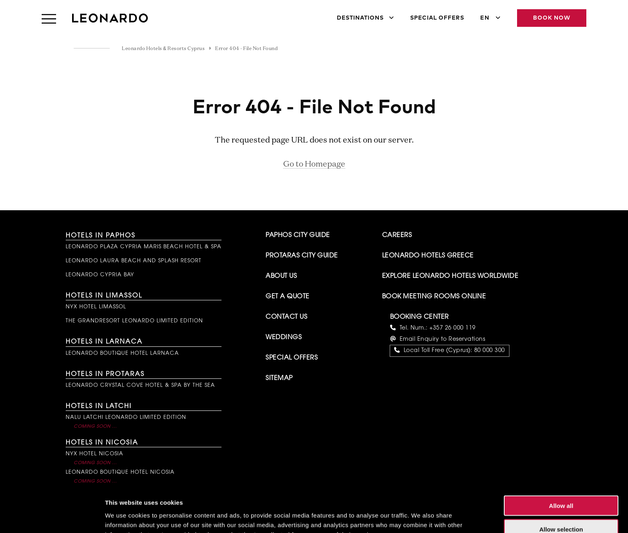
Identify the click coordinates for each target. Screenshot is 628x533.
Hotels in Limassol (104, 296)
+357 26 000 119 (452, 328)
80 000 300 (489, 351)
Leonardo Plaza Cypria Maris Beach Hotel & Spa (143, 246)
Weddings (284, 337)
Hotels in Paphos (100, 236)
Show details (420, 517)
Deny (561, 509)
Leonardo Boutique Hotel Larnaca (122, 353)
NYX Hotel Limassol (96, 307)
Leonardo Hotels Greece (428, 256)
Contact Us (286, 317)
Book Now (551, 18)
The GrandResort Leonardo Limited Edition (134, 321)
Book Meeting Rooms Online (434, 297)
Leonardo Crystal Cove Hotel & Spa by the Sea (140, 385)
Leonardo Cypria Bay (100, 275)
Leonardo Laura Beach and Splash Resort (133, 260)
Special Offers (437, 18)
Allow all (561, 462)
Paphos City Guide (298, 235)
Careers (397, 235)
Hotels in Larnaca (104, 342)
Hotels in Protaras (105, 374)
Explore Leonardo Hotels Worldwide (450, 276)
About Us (281, 276)
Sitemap (279, 378)
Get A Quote (288, 297)
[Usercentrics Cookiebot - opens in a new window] (52, 517)
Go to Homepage (314, 164)
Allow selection (561, 486)
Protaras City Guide (302, 256)
